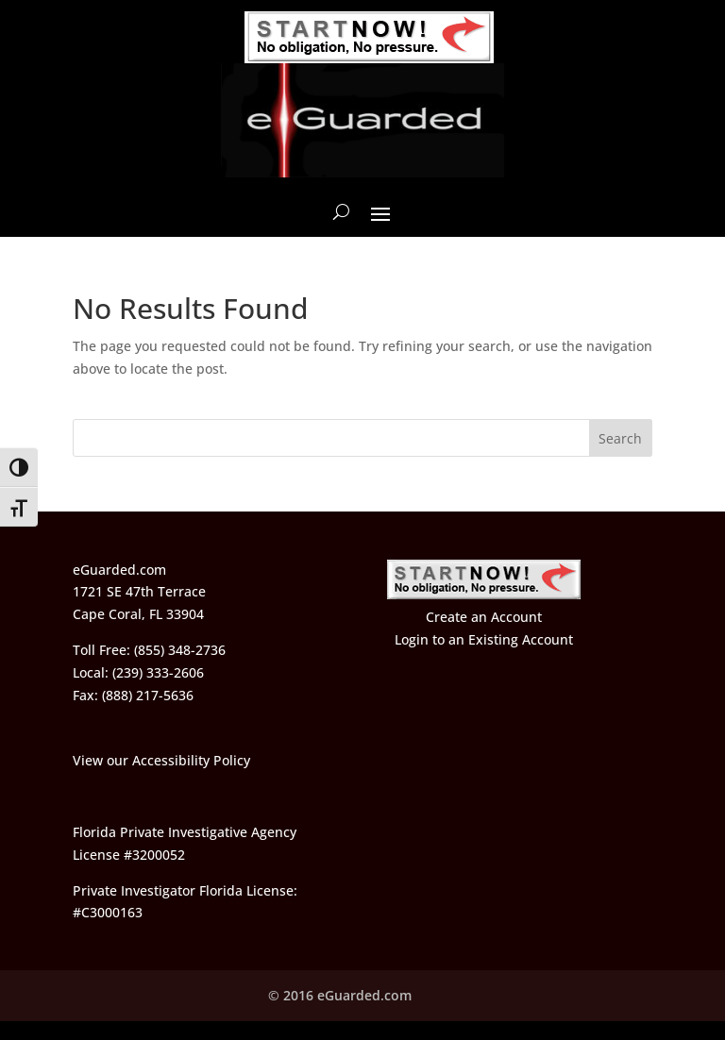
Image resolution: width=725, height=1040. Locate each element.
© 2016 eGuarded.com (340, 995)
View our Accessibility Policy (161, 760)
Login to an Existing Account (484, 639)
